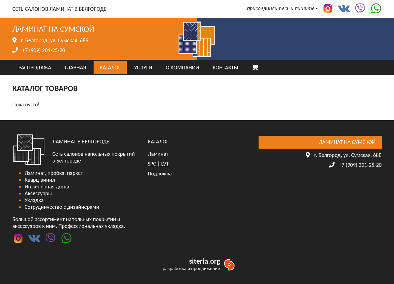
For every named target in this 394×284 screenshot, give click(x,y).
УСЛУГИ (143, 67)
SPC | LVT (158, 163)
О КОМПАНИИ (182, 67)
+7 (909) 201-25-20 (43, 50)
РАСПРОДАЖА (34, 67)
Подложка (160, 173)
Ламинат (158, 153)
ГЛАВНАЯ (75, 67)
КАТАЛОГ (110, 67)
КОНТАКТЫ (225, 67)
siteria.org (204, 261)
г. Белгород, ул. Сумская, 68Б (54, 40)
